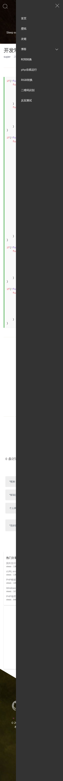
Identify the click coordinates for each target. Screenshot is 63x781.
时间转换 (26, 59)
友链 (23, 39)
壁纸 (23, 28)
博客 (23, 49)
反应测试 (26, 100)
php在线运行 (29, 69)
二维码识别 (27, 90)
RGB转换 (26, 80)
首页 (23, 18)
